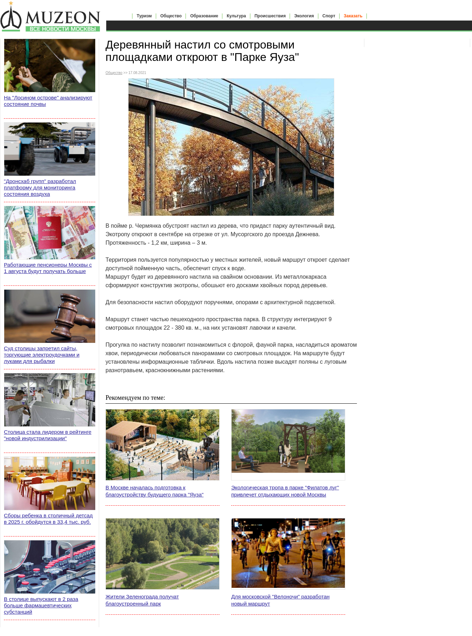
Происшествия (270, 15)
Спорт (329, 15)
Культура (236, 15)
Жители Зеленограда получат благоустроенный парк (142, 600)
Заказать (353, 15)
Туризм (144, 15)
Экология (304, 15)
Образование (204, 15)
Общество (171, 15)
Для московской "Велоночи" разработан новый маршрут (280, 600)
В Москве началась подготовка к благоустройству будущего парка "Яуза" (155, 491)
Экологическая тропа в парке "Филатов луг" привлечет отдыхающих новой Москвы (285, 491)
